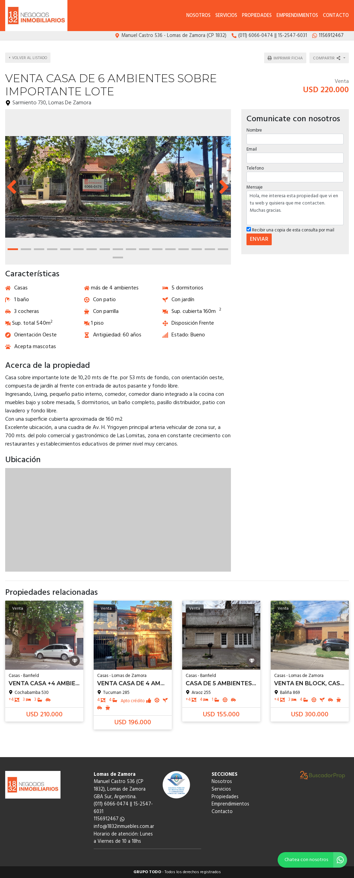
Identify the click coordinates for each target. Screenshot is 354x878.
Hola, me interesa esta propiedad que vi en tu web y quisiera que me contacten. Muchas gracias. (295, 208)
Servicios (226, 16)
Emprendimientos (297, 16)
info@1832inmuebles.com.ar (124, 827)
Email (251, 149)
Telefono (255, 168)
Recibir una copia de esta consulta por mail (290, 230)
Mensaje (254, 187)
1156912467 (109, 819)
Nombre (254, 130)
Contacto (336, 16)
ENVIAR (259, 239)
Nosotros (198, 16)
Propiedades (257, 16)
